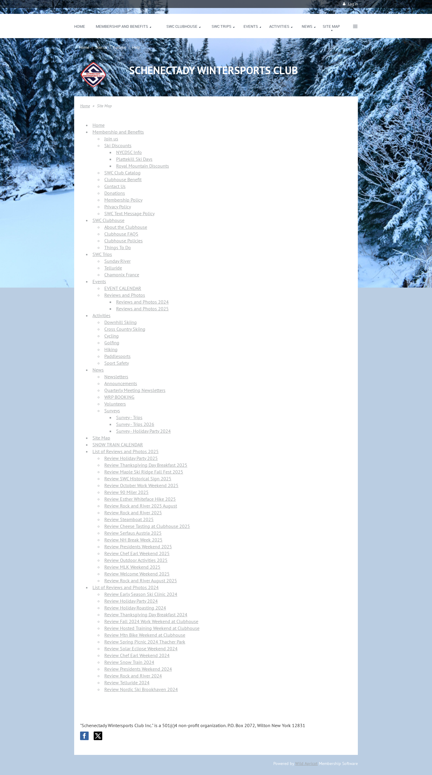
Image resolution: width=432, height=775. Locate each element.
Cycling (111, 336)
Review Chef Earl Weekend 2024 (137, 655)
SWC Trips (102, 254)
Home (84, 47)
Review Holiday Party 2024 (131, 601)
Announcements (120, 383)
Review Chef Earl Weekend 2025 (137, 553)
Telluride (113, 268)
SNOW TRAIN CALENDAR (117, 445)
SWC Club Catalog (122, 173)
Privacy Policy (117, 207)
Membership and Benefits (118, 132)
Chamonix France (121, 275)
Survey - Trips (129, 417)
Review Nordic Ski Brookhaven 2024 (141, 689)
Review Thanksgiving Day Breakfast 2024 (145, 614)
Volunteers (115, 404)
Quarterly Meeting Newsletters (134, 390)
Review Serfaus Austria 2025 (133, 533)
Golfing (111, 343)
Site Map (101, 438)
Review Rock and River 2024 (133, 676)
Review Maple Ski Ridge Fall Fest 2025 (143, 472)
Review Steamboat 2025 (129, 519)
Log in (353, 4)
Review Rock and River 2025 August (140, 506)
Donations (114, 193)
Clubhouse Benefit (123, 179)
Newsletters (116, 377)
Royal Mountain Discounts (142, 166)
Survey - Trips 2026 (135, 424)
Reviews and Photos (124, 295)
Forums (119, 47)
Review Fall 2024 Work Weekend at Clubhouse (151, 621)
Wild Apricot (306, 763)
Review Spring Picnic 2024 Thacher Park (144, 642)
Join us (101, 47)
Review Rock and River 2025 (133, 512)
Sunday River (117, 261)
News (98, 370)
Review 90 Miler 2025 (126, 492)
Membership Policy (123, 200)
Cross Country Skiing (124, 329)
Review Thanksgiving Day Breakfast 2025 (145, 465)
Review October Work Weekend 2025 (141, 485)
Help (136, 47)
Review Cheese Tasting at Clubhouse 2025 (147, 526)
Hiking (111, 349)
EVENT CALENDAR (122, 288)
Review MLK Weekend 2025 (132, 567)
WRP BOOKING (119, 397)
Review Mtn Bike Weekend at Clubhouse (144, 635)
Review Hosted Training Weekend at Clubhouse (151, 628)
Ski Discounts (117, 145)
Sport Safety (116, 363)
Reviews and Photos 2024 (142, 302)
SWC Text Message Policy (129, 213)
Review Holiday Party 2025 (131, 458)
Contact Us (115, 186)
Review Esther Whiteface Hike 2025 (140, 499)
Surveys (112, 411)
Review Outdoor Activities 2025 (136, 560)
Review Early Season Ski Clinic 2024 (140, 594)
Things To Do (117, 247)
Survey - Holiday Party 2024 (143, 431)
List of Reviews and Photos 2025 (125, 451)
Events (99, 281)
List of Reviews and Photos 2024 (125, 587)
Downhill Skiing (120, 322)
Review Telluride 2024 (127, 682)
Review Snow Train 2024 (129, 662)
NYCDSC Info (129, 152)
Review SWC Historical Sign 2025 (137, 478)
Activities (101, 315)
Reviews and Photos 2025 (142, 309)
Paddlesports (117, 356)
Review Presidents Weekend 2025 (138, 546)
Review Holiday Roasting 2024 (135, 608)
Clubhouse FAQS (121, 234)
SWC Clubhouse (108, 220)
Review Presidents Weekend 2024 (138, 669)
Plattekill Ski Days (134, 159)
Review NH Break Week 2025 (133, 540)
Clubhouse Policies (123, 241)
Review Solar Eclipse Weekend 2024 (141, 648)
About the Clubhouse (125, 227)
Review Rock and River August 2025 (140, 580)
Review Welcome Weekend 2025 (137, 574)
